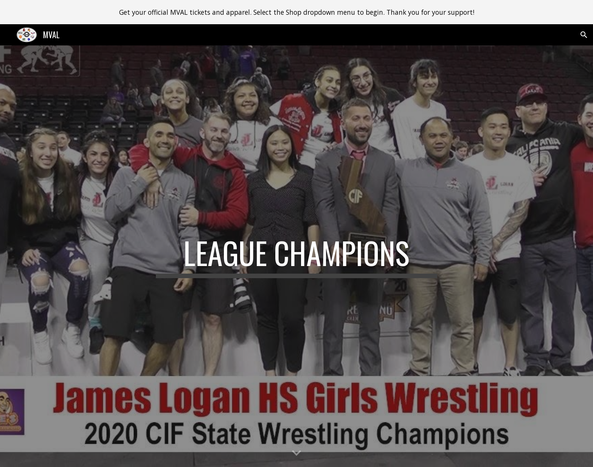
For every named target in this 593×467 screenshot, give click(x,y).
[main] (296, 256)
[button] (584, 35)
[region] (296, 12)
